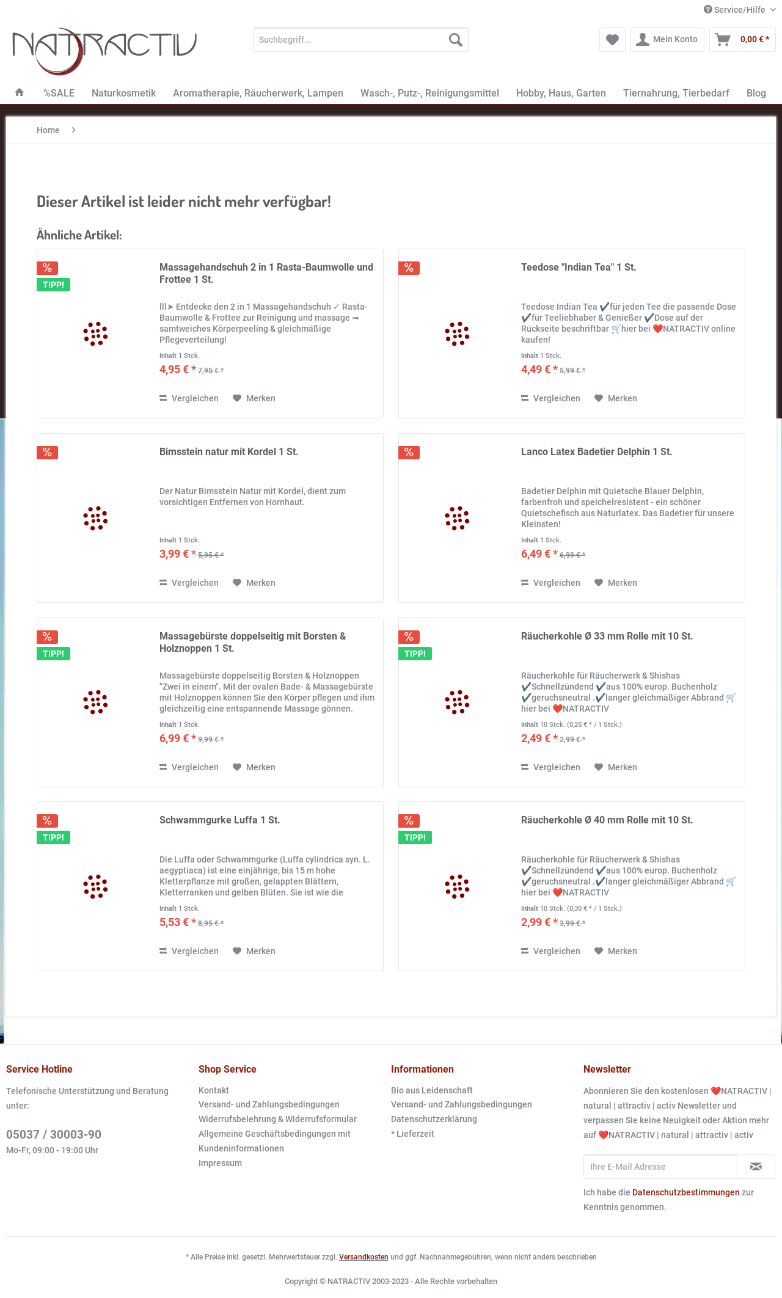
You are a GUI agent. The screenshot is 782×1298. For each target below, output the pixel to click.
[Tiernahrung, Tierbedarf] (676, 93)
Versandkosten (364, 1257)
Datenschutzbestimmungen (686, 1192)
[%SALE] (59, 93)
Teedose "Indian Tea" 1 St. (579, 267)
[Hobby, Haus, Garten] (561, 93)
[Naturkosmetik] (123, 93)
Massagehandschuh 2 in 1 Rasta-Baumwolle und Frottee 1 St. (266, 273)
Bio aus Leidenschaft (432, 1090)
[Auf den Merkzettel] (254, 398)
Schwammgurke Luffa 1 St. (219, 820)
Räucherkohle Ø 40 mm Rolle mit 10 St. (607, 820)
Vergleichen (189, 398)
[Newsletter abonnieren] (756, 1166)
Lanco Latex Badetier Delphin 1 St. (597, 452)
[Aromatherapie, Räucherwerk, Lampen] (258, 93)
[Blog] (756, 93)
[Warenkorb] (742, 39)
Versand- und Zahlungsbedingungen (269, 1104)
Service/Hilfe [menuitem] (735, 10)
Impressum (220, 1163)
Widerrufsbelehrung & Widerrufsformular (278, 1119)
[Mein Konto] (667, 39)
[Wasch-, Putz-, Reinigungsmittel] (430, 93)
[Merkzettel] (612, 39)
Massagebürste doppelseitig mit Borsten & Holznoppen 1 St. (252, 642)
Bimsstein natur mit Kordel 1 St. (229, 452)
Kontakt (214, 1090)
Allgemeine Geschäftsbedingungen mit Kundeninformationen (275, 1141)
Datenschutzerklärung (434, 1119)
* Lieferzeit (412, 1134)
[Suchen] (456, 39)
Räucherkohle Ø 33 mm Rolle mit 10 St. (607, 636)
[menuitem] (361, 44)
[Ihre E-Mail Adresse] (660, 1166)
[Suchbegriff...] (361, 39)
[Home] (19, 93)
